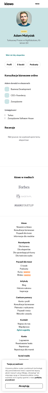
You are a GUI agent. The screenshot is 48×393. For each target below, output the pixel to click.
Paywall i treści (24, 310)
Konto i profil (24, 301)
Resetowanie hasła (24, 343)
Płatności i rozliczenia (24, 307)
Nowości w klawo (24, 227)
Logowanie (24, 340)
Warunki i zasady (24, 313)
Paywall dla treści (24, 233)
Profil (9, 64)
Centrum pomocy (24, 297)
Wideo (24, 275)
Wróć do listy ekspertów (15, 55)
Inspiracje (24, 291)
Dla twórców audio (24, 255)
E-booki (20, 64)
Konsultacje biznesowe (24, 230)
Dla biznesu (24, 246)
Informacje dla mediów (24, 236)
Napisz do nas (24, 323)
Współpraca (24, 326)
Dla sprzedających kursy (24, 252)
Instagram (24, 359)
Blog (24, 285)
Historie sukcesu (24, 288)
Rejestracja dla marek (24, 349)
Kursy (24, 271)
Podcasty (34, 64)
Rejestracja (24, 346)
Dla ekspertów (24, 249)
